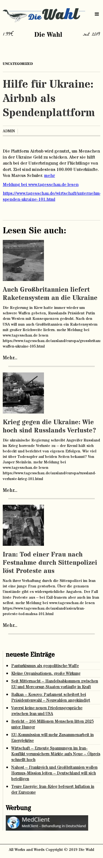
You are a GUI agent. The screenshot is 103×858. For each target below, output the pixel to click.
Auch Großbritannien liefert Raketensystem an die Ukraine (50, 294)
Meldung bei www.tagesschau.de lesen (41, 185)
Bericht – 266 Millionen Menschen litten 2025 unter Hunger (52, 724)
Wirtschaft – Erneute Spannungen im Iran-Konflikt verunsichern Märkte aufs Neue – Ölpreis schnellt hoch (55, 754)
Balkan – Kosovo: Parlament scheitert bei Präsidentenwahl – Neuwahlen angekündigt (50, 697)
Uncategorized (18, 63)
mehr (49, 176)
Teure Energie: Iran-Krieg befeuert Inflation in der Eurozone (52, 789)
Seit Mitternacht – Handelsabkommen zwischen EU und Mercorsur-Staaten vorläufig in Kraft (54, 684)
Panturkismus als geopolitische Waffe (45, 666)
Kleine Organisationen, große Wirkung (45, 673)
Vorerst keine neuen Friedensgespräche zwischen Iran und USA (46, 711)
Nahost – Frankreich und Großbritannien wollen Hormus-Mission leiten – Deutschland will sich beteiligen (54, 773)
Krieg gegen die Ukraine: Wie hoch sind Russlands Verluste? (49, 426)
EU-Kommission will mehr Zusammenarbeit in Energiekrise (52, 738)
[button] (97, 14)
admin (9, 131)
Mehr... (10, 358)
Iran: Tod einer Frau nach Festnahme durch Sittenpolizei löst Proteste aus (50, 563)
